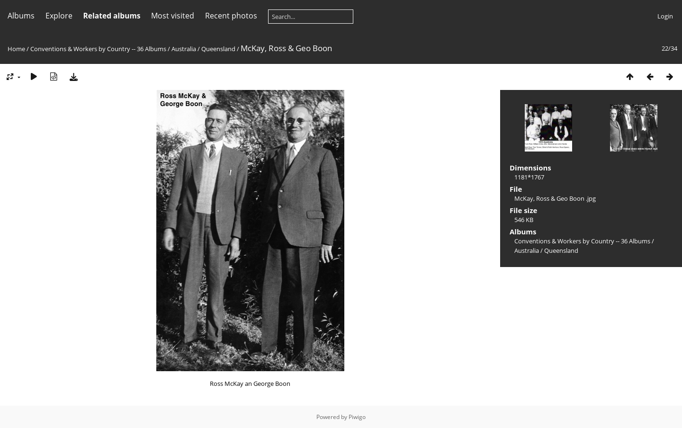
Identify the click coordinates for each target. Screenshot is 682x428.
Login (665, 16)
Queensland (218, 49)
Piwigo (357, 417)
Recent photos (231, 15)
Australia (183, 49)
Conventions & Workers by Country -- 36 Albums (98, 49)
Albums (21, 15)
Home (16, 49)
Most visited (172, 15)
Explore (58, 15)
